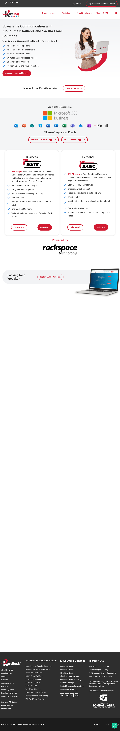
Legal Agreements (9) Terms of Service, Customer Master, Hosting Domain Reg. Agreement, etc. (104, 684)
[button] (80, 3)
